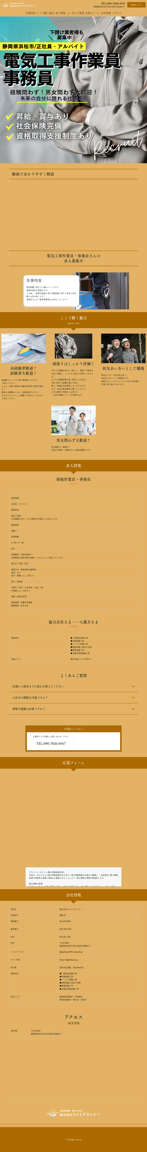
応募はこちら (136, 5)
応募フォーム (92, 13)
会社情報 (106, 13)
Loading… (73, 815)
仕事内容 (31, 13)
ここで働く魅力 (45, 13)
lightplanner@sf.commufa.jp (71, 952)
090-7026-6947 (116, 3)
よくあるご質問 (75, 13)
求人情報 (60, 13)
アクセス (116, 13)
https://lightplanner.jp (69, 960)
